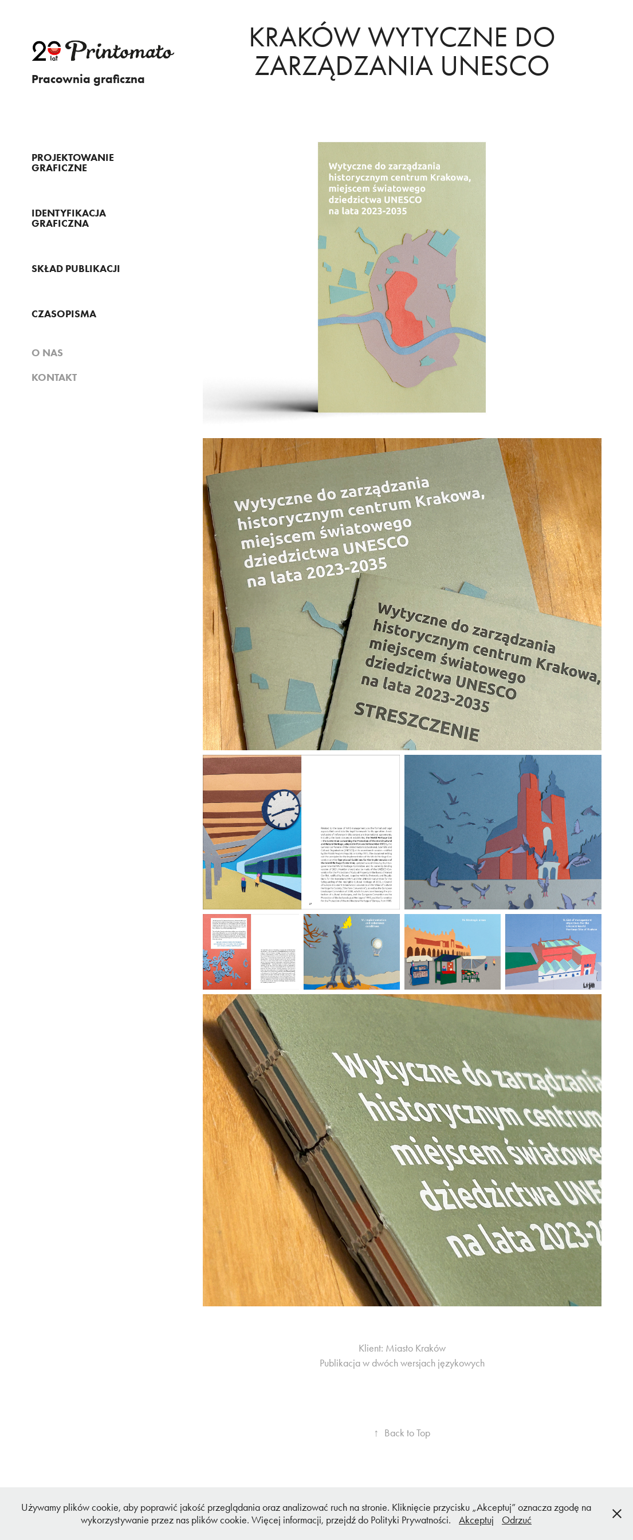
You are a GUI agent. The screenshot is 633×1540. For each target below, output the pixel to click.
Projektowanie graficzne (73, 162)
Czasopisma (64, 314)
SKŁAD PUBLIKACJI (76, 268)
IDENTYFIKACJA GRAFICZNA (69, 218)
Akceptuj (476, 1520)
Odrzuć (517, 1520)
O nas (47, 352)
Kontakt (54, 377)
